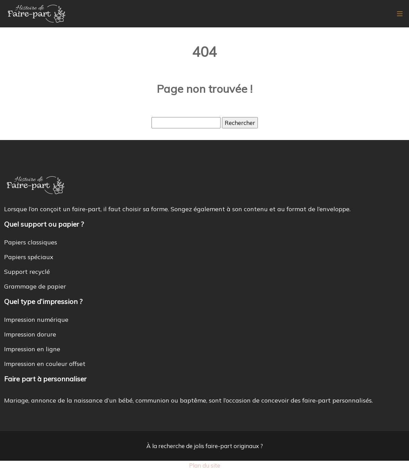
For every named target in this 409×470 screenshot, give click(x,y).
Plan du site (204, 465)
